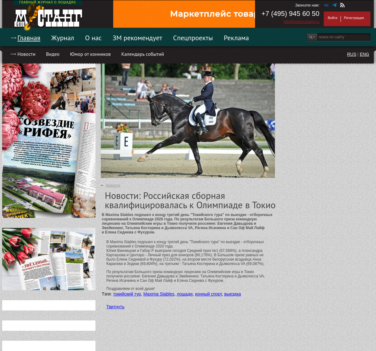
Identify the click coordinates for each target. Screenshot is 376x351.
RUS (351, 54)
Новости (26, 54)
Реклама (236, 37)
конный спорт (208, 293)
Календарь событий (142, 54)
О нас (93, 37)
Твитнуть (115, 306)
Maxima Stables (158, 293)
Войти (332, 18)
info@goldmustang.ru (301, 22)
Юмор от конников (90, 54)
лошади (185, 293)
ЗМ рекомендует (137, 37)
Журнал (62, 37)
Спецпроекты (193, 37)
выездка (232, 293)
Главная (28, 37)
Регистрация (354, 18)
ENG (364, 54)
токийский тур (127, 293)
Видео (52, 54)
